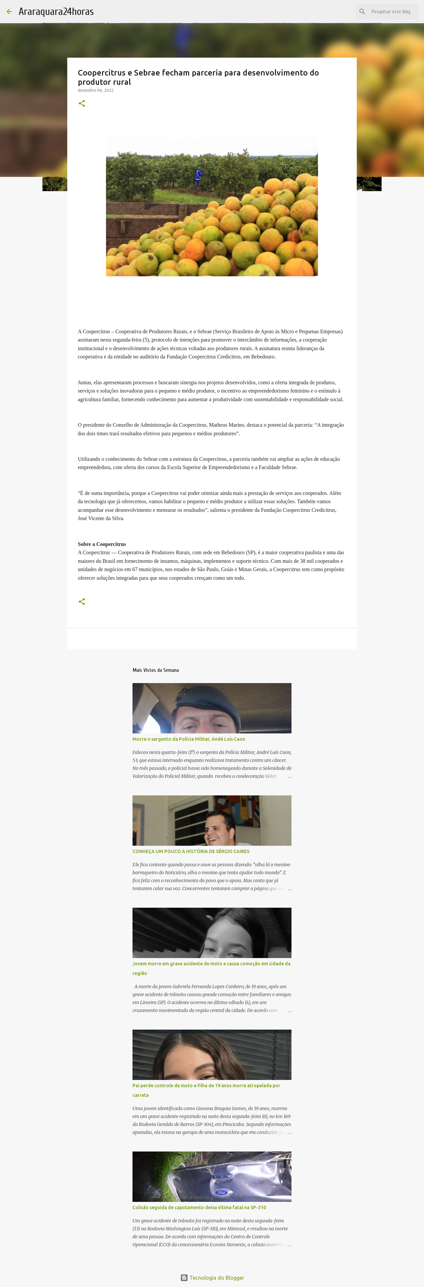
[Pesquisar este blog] (384, 12)
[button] (82, 103)
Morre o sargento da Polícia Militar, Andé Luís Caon (188, 739)
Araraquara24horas (56, 11)
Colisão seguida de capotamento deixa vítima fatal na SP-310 (199, 1207)
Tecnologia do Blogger (212, 1278)
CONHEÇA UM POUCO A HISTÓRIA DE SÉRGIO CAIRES (190, 851)
